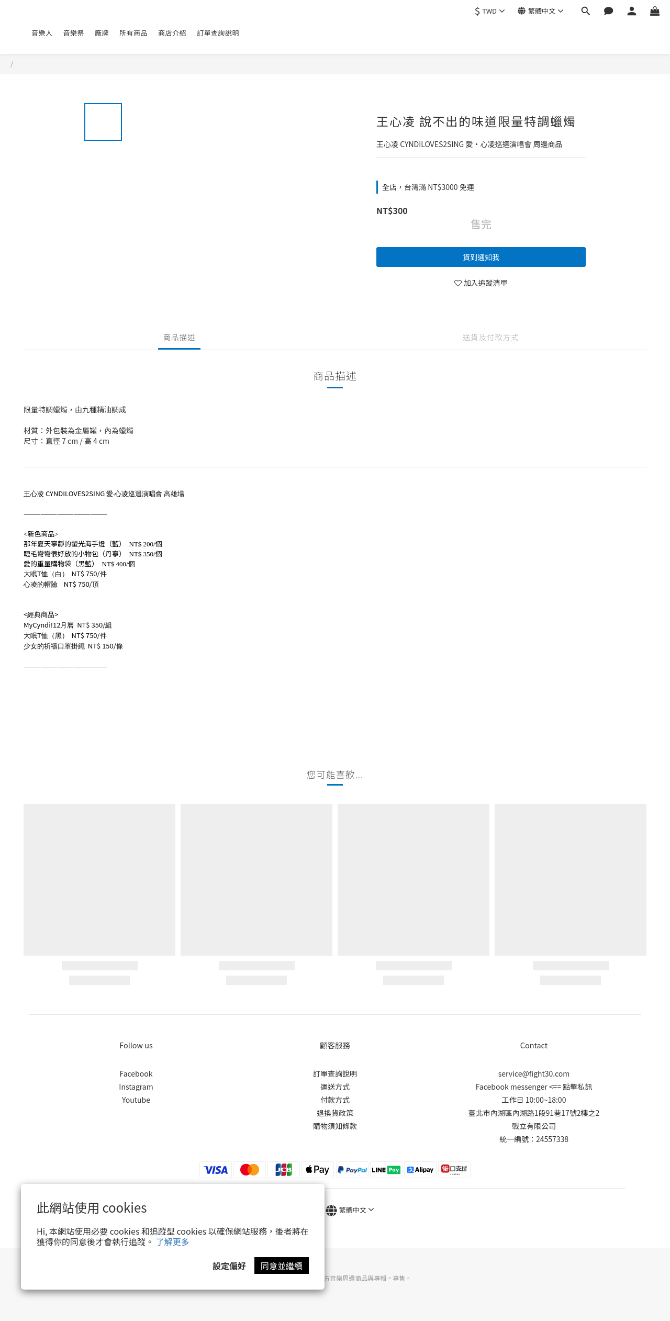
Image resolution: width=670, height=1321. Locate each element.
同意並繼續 (282, 1265)
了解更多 (172, 1241)
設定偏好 (229, 1265)
